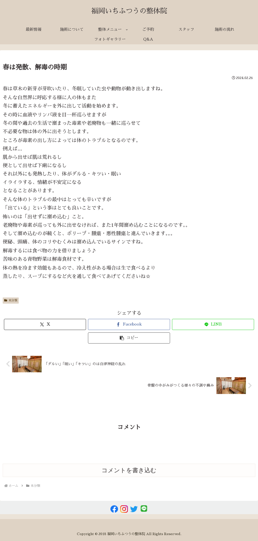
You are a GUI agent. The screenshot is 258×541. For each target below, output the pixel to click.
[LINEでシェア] (213, 324)
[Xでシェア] (45, 324)
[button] (129, 338)
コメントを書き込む (129, 470)
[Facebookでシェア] (129, 324)
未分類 (10, 300)
